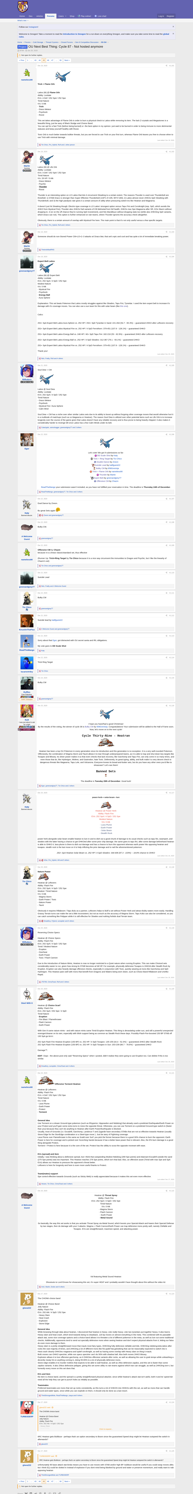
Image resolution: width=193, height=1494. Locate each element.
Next (66, 60)
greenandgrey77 (114, 478)
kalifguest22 (115, 465)
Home (22, 16)
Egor (55, 640)
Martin (113, 475)
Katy (116, 455)
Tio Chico (117, 459)
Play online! (86, 16)
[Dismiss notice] (173, 26)
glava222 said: (45, 1407)
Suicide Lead (100, 465)
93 (60, 60)
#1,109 (171, 545)
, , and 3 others (61, 427)
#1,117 (171, 793)
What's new (21, 20)
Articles (39, 16)
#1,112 (171, 615)
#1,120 (171, 989)
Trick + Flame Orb (100, 471)
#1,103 (171, 232)
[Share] (166, 65)
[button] (66, 16)
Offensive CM (103, 481)
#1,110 (171, 573)
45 (44, 60)
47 (52, 60)
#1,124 (171, 1402)
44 (40, 60)
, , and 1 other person (58, 145)
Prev (22, 60)
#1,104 (171, 257)
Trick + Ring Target (101, 459)
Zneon (115, 462)
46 (48, 60)
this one (123, 306)
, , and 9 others (61, 1395)
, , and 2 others (55, 225)
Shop (72, 16)
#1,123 (171, 1294)
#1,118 (171, 867)
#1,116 (171, 706)
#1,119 (171, 928)
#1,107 (171, 499)
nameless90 (117, 471)
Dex (30, 16)
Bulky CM (100, 468)
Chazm (115, 481)
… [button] (31, 60)
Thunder (103, 475)
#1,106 (171, 434)
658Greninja (113, 468)
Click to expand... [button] (106, 1429)
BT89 (22, 51)
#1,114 (171, 658)
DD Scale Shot (103, 455)
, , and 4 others (52, 358)
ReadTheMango (48, 487)
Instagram (33, 27)
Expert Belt (98, 478)
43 (35, 60)
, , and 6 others (59, 921)
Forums (50, 16)
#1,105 (171, 365)
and (54, 515)
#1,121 (171, 1073)
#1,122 (171, 1191)
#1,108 (171, 522)
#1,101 (171, 66)
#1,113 (171, 636)
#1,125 (171, 1451)
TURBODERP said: (46, 1456)
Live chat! (102, 16)
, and (53, 586)
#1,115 (171, 678)
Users (61, 16)
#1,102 (171, 152)
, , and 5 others (56, 860)
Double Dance (103, 462)
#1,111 (171, 593)
